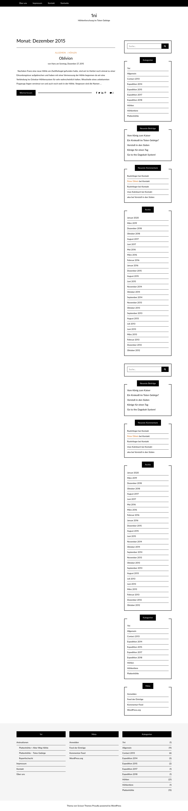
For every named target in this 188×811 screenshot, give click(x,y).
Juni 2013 (131, 329)
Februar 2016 (133, 260)
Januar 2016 (132, 265)
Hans (54, 63)
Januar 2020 (133, 217)
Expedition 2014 (134, 84)
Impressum (37, 3)
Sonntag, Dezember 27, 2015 (71, 63)
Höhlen (72, 53)
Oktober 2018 (133, 233)
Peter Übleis (133, 181)
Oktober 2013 (133, 307)
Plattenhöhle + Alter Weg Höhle (33, 747)
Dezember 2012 (134, 345)
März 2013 (132, 334)
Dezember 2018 (134, 228)
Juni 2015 (131, 281)
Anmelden (132, 694)
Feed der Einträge (135, 699)
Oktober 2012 (133, 350)
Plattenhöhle (133, 116)
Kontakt (51, 3)
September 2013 (134, 313)
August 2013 (133, 318)
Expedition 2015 (134, 89)
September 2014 (134, 297)
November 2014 (134, 286)
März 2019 (132, 223)
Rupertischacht (26, 758)
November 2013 (134, 302)
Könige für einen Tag (137, 150)
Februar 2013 (133, 339)
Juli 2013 (131, 323)
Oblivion (66, 58)
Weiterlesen (26, 92)
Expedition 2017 (134, 94)
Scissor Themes (85, 805)
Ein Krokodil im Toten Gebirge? (143, 140)
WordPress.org (134, 710)
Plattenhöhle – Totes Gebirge (32, 753)
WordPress (116, 805)
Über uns (23, 3)
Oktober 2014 (133, 292)
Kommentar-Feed (135, 704)
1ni (94, 15)
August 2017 (133, 239)
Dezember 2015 (134, 270)
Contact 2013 (133, 78)
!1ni (128, 68)
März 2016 (132, 254)
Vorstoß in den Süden (138, 145)
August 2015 (133, 276)
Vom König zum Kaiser (138, 135)
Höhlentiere (132, 110)
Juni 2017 (131, 244)
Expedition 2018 (134, 100)
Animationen (22, 742)
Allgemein (60, 53)
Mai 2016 (131, 249)
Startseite (65, 3)
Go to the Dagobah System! (141, 154)
